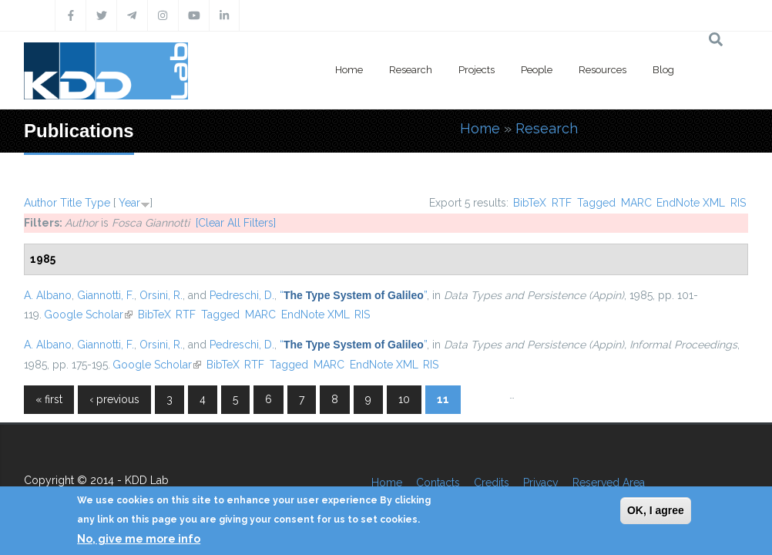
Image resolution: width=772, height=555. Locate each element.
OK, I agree (655, 510)
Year (129, 203)
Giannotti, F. (105, 295)
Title (71, 203)
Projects (476, 70)
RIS (738, 203)
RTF (562, 203)
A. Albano (48, 295)
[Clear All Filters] (236, 223)
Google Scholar (88, 314)
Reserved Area (608, 482)
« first (48, 399)
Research (410, 70)
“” (353, 295)
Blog (663, 70)
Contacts (438, 482)
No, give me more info (138, 539)
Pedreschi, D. (242, 295)
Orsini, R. (161, 295)
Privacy (541, 482)
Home (349, 70)
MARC (636, 203)
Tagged (596, 203)
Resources (602, 70)
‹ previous (114, 399)
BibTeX (529, 203)
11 (443, 399)
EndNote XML (690, 203)
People (536, 70)
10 (404, 399)
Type (97, 203)
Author (40, 203)
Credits (491, 482)
